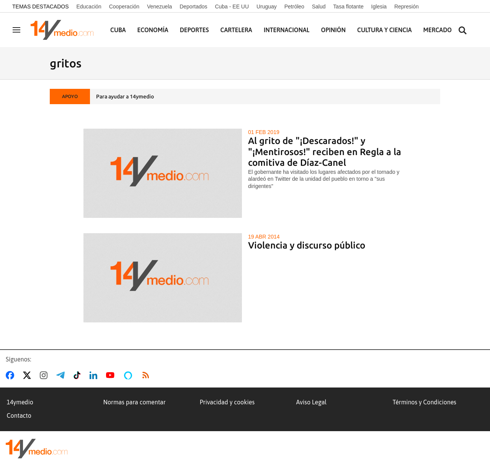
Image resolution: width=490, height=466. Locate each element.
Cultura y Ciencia (384, 29)
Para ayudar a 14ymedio (125, 96)
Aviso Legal (311, 402)
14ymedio (20, 402)
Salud (319, 6)
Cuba (118, 29)
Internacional (287, 29)
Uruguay (266, 6)
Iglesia (379, 6)
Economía (152, 29)
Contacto (19, 415)
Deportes (194, 29)
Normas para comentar (134, 402)
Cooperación (124, 6)
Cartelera (236, 29)
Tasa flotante (348, 6)
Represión (406, 6)
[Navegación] (16, 29)
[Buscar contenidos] (462, 31)
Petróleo (294, 6)
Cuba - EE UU (232, 6)
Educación (88, 6)
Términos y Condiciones (424, 402)
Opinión (333, 29)
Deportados (193, 6)
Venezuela (159, 6)
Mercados (439, 29)
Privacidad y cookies (227, 402)
